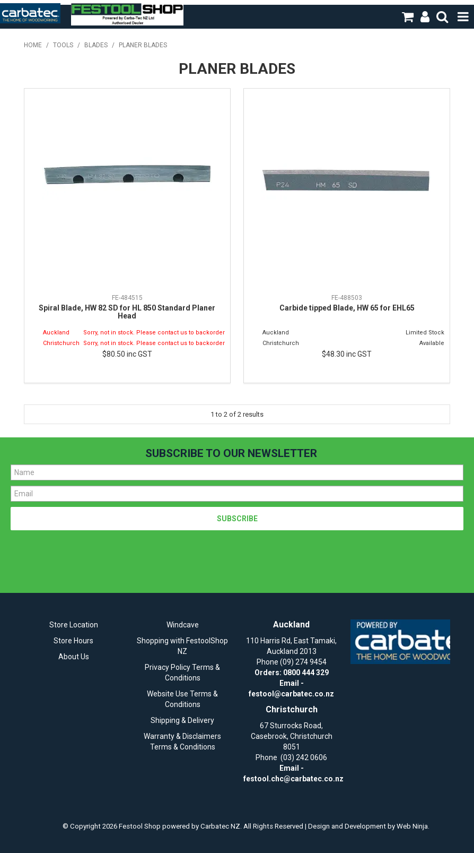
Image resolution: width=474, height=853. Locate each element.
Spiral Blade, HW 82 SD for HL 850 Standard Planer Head (127, 312)
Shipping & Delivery (182, 720)
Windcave (182, 625)
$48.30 (347, 354)
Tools (63, 45)
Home (33, 45)
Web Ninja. (413, 826)
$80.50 (127, 354)
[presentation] (91, 556)
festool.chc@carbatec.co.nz (293, 778)
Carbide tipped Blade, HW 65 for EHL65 (347, 308)
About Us (73, 656)
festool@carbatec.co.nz (291, 694)
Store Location (73, 625)
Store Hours (73, 640)
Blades (96, 45)
